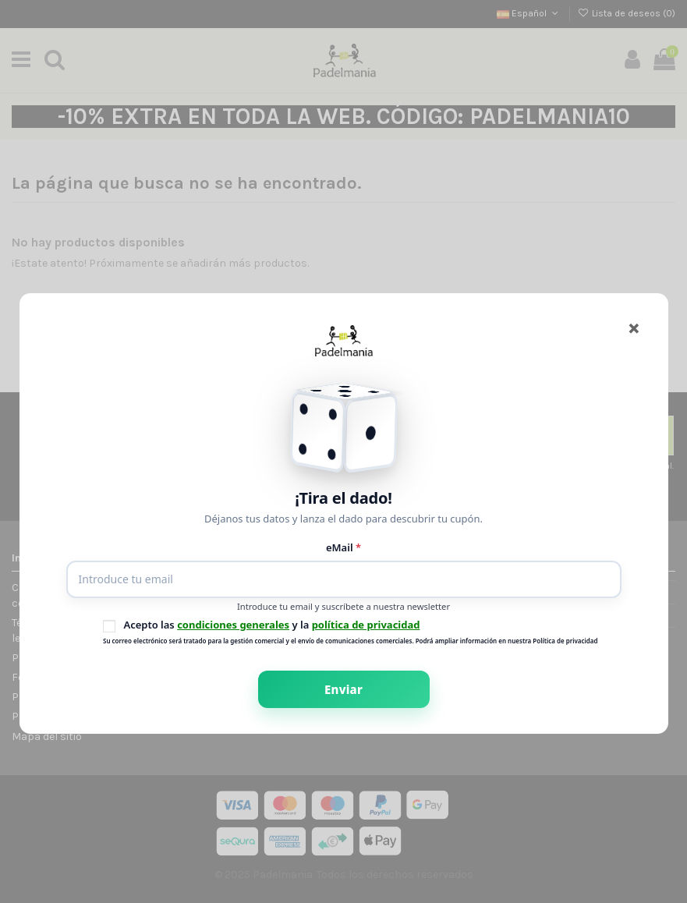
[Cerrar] (634, 327)
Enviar (343, 689)
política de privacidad (366, 625)
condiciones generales (233, 625)
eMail (343, 547)
